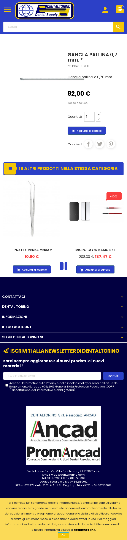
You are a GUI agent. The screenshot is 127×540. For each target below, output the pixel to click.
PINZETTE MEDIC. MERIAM (31, 250)
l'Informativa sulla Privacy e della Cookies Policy (54, 383)
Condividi (88, 144)
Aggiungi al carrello (87, 131)
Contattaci (13, 296)
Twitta (99, 144)
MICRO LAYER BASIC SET (95, 250)
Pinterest (110, 144)
